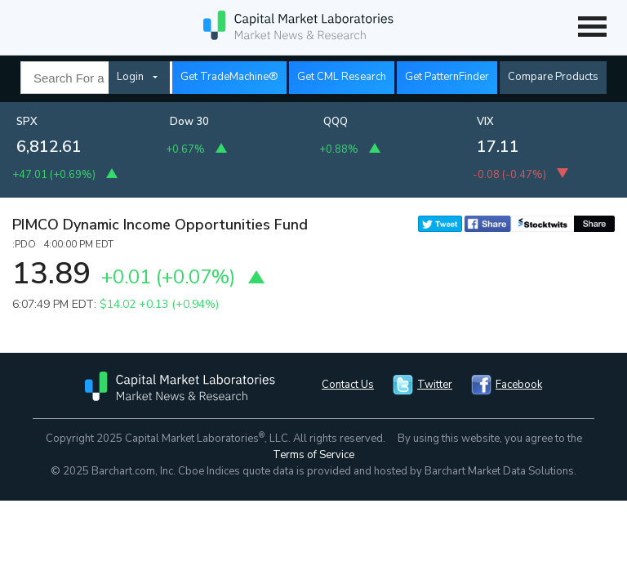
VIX (485, 121)
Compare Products (553, 76)
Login (130, 76)
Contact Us (348, 384)
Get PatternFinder (447, 76)
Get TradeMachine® (229, 76)
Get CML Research (341, 76)
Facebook (519, 384)
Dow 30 (189, 121)
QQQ (335, 121)
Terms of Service (313, 455)
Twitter (434, 384)
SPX (27, 121)
